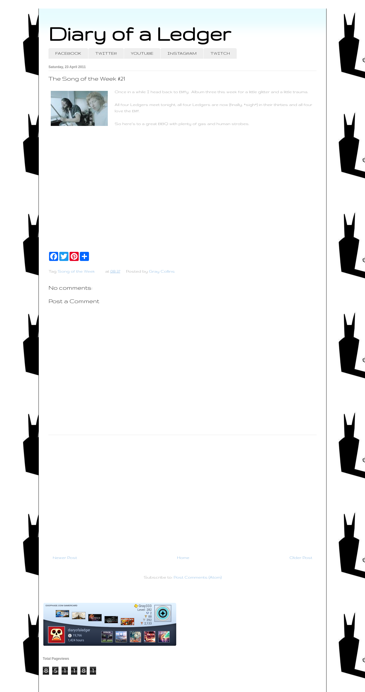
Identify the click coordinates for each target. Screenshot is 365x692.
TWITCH (220, 53)
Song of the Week (76, 271)
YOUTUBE (142, 53)
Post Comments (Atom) (198, 577)
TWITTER (106, 53)
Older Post (300, 557)
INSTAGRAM (181, 53)
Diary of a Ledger (139, 33)
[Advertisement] (182, 492)
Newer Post (65, 557)
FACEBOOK (68, 53)
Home (183, 557)
